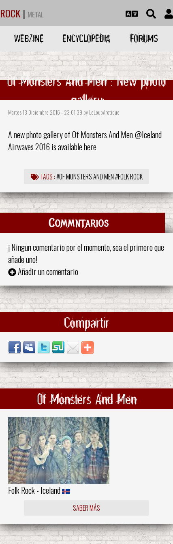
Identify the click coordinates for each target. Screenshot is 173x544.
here (90, 147)
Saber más (86, 508)
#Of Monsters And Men (85, 176)
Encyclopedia (86, 38)
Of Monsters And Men (102, 134)
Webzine (29, 38)
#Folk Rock (129, 176)
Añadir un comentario (48, 271)
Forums (144, 38)
